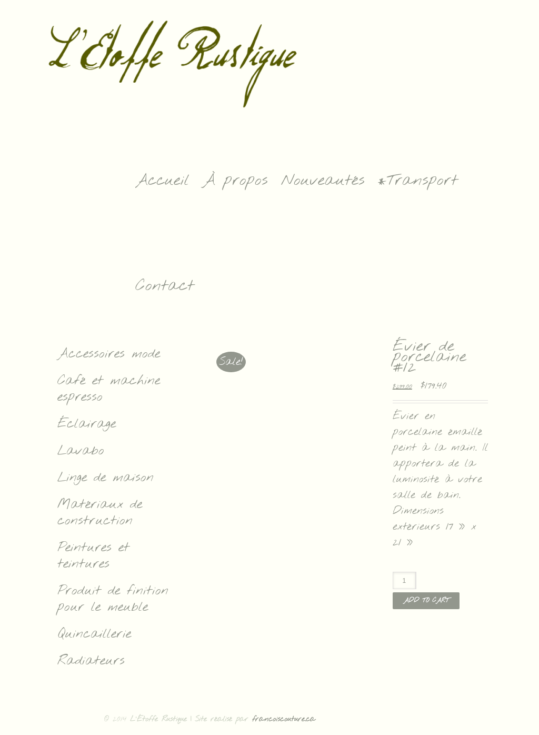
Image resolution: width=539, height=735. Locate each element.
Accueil (162, 180)
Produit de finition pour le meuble (112, 599)
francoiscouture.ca (283, 719)
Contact (164, 285)
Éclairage (86, 424)
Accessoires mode (108, 354)
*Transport (418, 180)
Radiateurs (91, 661)
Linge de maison (105, 477)
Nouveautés (323, 180)
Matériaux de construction (99, 513)
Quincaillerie (94, 634)
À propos (235, 180)
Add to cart (426, 601)
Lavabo (80, 451)
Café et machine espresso (108, 389)
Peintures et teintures (93, 556)
